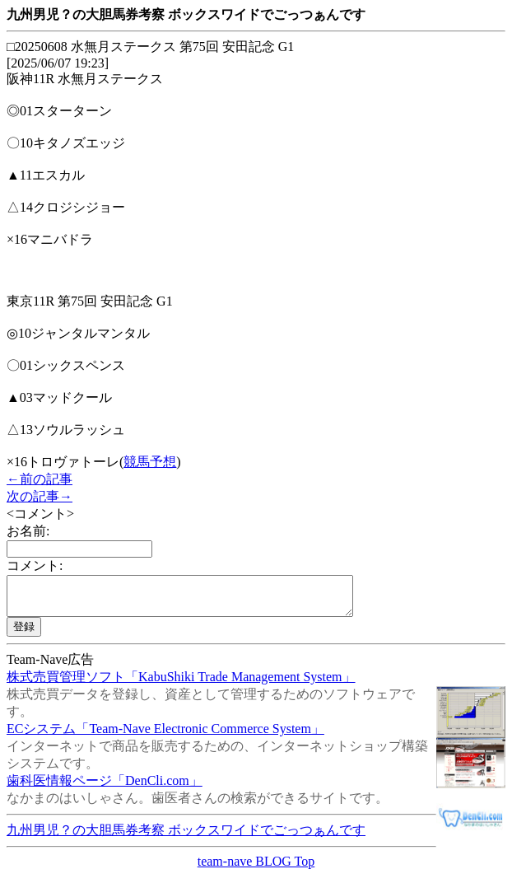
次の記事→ (39, 496)
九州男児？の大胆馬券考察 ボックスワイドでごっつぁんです (186, 837)
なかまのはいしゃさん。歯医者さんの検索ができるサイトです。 (198, 805)
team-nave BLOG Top (256, 869)
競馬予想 (149, 462)
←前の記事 (39, 479)
